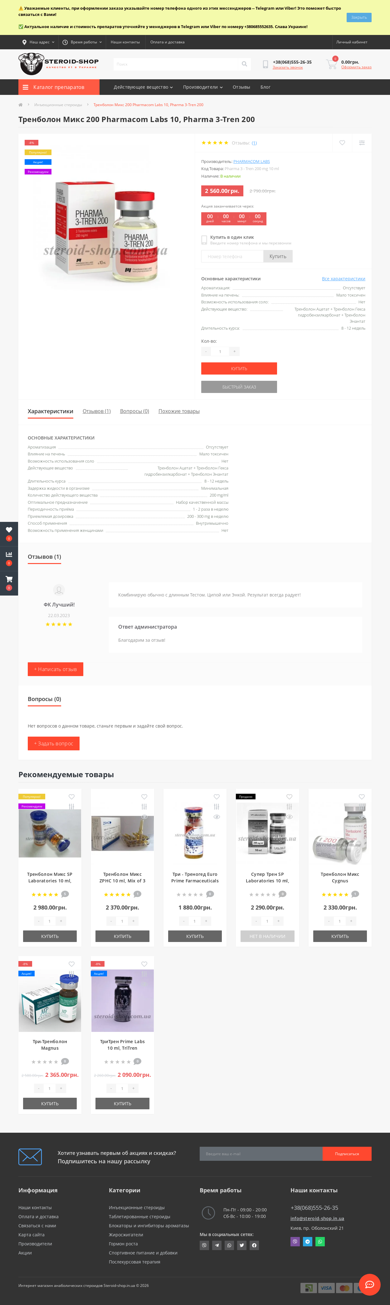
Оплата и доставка (167, 42)
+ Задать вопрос (54, 743)
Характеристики (50, 411)
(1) (254, 143)
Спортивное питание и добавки (143, 1253)
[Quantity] (220, 351)
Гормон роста (123, 1244)
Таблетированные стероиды (139, 1216)
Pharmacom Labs (251, 161)
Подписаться (347, 1153)
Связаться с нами (37, 1226)
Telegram (307, 1241)
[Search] (244, 64)
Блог (266, 87)
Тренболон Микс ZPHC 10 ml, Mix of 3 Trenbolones (122, 880)
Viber (295, 1241)
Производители (203, 87)
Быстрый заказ (239, 387)
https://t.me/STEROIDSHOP (217, 1245)
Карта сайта (31, 1235)
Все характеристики (343, 279)
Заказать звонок (288, 67)
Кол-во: (209, 341)
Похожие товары (179, 411)
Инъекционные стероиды (58, 104)
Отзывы (242, 87)
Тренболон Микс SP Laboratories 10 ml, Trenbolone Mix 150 (49, 880)
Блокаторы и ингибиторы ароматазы (149, 1226)
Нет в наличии (267, 936)
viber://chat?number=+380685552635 (204, 1245)
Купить (278, 256)
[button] (9, 583)
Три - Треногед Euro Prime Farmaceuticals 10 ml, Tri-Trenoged (195, 880)
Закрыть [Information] (359, 17)
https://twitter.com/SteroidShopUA (242, 1245)
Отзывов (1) (97, 411)
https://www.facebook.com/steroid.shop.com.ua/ (254, 1245)
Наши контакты (125, 42)
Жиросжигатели (126, 1235)
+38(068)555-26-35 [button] (314, 1207)
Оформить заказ (356, 67)
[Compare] (362, 143)
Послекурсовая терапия (134, 1262)
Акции (25, 1253)
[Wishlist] (342, 143)
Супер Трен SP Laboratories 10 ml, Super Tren (267, 880)
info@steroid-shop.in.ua (317, 1218)
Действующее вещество (143, 87)
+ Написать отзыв (55, 669)
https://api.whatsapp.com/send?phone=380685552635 (229, 1245)
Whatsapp (320, 1241)
